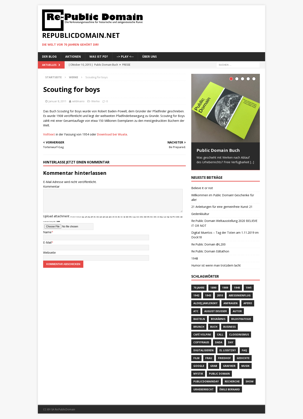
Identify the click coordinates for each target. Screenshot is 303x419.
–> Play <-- (125, 56)
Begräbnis (218, 319)
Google (198, 366)
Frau (208, 358)
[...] (252, 162)
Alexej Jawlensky (205, 303)
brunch (198, 327)
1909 (225, 288)
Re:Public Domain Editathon (210, 251)
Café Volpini (202, 335)
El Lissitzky (227, 350)
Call (220, 335)
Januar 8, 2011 (57, 101)
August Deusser (215, 311)
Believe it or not (202, 188)
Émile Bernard (229, 389)
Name (47, 232)
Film (196, 358)
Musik (245, 366)
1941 (249, 288)
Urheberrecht (203, 389)
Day (230, 343)
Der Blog (49, 56)
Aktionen (73, 56)
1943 (208, 296)
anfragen (230, 303)
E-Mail (47, 242)
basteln (199, 319)
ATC (195, 311)
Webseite (49, 253)
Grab (213, 366)
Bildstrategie (241, 319)
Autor (237, 311)
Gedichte (243, 358)
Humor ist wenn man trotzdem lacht (216, 266)
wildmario (78, 101)
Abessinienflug (240, 296)
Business (229, 327)
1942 (196, 296)
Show (250, 382)
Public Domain (219, 374)
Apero (247, 303)
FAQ (244, 350)
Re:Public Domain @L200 (208, 245)
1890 (213, 288)
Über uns (149, 56)
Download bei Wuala (112, 134)
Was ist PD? (98, 56)
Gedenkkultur (200, 214)
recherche (232, 382)
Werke (95, 101)
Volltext (49, 134)
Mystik (198, 374)
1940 (237, 288)
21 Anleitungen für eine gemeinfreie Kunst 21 (221, 207)
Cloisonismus (239, 335)
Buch (213, 327)
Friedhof (224, 358)
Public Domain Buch (218, 150)
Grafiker (229, 366)
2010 (220, 296)
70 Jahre (199, 288)
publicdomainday (206, 382)
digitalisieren (203, 350)
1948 (194, 259)
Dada (218, 343)
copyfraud (201, 343)
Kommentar (51, 186)
